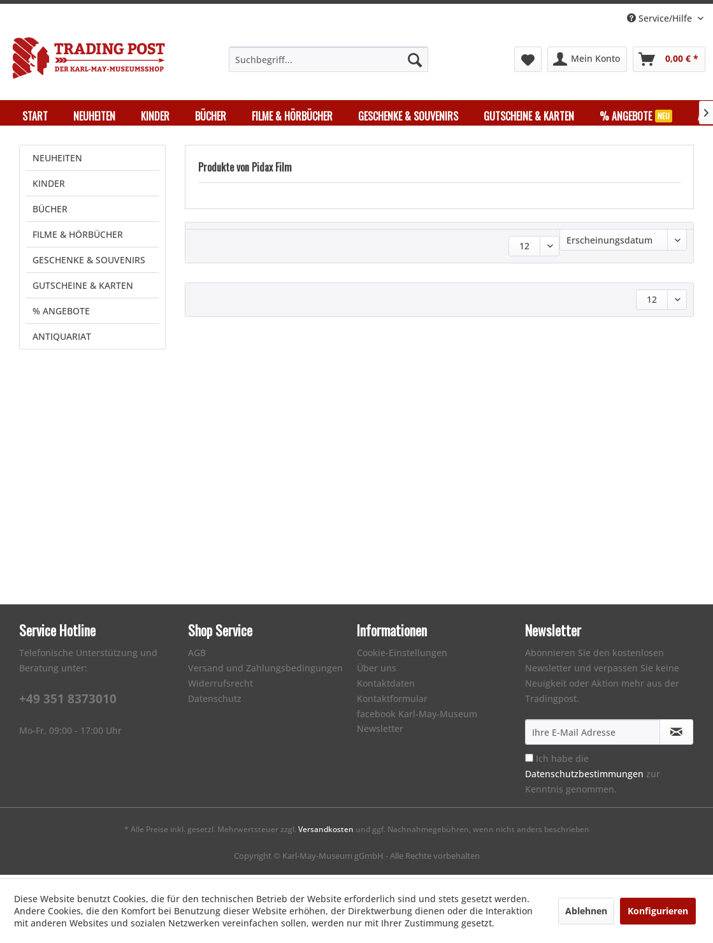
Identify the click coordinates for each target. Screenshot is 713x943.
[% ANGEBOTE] (636, 116)
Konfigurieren (658, 911)
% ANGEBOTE (61, 314)
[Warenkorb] (669, 59)
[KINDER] (155, 116)
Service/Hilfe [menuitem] (661, 18)
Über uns (376, 671)
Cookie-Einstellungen (402, 656)
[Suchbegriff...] (328, 59)
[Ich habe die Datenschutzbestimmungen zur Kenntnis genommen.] (529, 761)
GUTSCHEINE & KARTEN (82, 288)
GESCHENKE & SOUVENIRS (88, 263)
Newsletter (380, 732)
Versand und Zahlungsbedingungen (265, 671)
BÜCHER (50, 212)
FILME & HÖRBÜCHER (77, 237)
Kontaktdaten (386, 686)
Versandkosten (326, 832)
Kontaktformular (392, 702)
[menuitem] (328, 59)
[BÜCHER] (210, 116)
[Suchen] (414, 59)
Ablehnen (586, 911)
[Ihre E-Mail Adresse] (592, 735)
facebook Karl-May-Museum (417, 717)
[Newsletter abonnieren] (676, 735)
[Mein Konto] (587, 59)
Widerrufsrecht (220, 686)
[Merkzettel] (528, 59)
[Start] (35, 116)
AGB (197, 656)
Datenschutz (214, 702)
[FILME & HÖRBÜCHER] (292, 116)
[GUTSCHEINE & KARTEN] (529, 116)
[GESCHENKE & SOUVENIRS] (408, 116)
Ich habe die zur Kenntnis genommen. (592, 777)
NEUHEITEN (57, 161)
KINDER (48, 186)
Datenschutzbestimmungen (584, 777)
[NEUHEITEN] (94, 116)
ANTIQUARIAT (61, 339)
